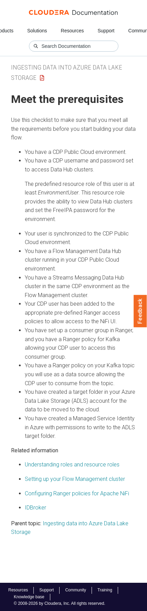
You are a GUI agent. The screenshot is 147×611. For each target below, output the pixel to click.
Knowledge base (29, 596)
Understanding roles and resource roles (72, 464)
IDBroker (35, 507)
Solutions (37, 30)
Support (105, 30)
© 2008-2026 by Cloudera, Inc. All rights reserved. (59, 603)
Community (75, 590)
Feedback (140, 311)
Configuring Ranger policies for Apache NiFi (77, 493)
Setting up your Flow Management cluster (75, 479)
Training (104, 590)
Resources (72, 30)
